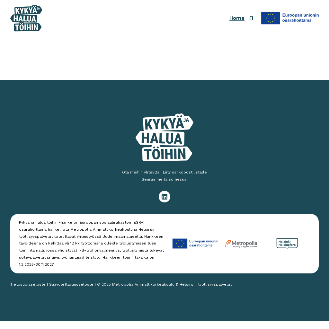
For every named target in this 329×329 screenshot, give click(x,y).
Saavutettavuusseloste (71, 284)
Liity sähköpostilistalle (185, 172)
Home (237, 18)
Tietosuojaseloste (28, 284)
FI (251, 18)
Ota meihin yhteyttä (140, 172)
